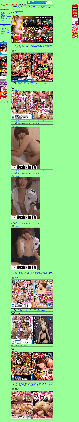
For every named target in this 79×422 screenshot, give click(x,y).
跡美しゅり (45, 46)
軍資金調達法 (2, 31)
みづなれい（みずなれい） (37, 384)
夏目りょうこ (21, 7)
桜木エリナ (40, 7)
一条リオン (41, 45)
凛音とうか (17, 11)
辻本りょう (29, 384)
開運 (6, 31)
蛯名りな (43, 273)
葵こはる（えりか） (23, 45)
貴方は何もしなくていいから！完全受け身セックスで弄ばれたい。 (27, 309)
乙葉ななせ (21, 272)
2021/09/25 (17, 51)
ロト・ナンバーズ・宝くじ (5, 30)
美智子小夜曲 (38, 84)
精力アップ (9, 34)
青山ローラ (47, 384)
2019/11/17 (17, 126)
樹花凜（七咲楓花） (39, 46)
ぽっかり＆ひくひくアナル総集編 (21, 386)
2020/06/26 (17, 90)
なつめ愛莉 (33, 46)
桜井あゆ (38, 272)
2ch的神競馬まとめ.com (4, 5)
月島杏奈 (42, 272)
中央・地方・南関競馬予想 (5, 24)
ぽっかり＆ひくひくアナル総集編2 (21, 381)
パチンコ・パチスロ (4, 29)
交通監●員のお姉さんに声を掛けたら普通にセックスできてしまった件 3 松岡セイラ (30, 120)
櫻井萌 (42, 10)
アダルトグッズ (3, 34)
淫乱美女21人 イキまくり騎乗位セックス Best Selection (25, 82)
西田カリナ (20, 383)
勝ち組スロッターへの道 (5, 13)
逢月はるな (36, 273)
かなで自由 (33, 83)
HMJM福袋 (17, 12)
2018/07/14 (17, 389)
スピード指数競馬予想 (4, 9)
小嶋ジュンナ (38, 10)
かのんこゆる (35, 385)
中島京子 (25, 384)
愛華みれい (21, 83)
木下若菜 (47, 7)
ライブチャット (3, 35)
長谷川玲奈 (26, 7)
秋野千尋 (50, 84)
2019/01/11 (17, 315)
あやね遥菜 (45, 383)
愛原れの (25, 272)
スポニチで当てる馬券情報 (5, 8)
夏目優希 (29, 383)
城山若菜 (30, 10)
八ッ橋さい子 (35, 7)
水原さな (18, 384)
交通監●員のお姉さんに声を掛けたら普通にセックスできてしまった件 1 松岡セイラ (30, 220)
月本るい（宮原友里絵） (31, 45)
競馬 (1, 28)
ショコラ (29, 272)
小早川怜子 (30, 385)
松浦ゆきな (25, 273)
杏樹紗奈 (51, 384)
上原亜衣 (16, 383)
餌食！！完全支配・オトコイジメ (21, 345)
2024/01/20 (17, 15)
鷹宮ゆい (18, 46)
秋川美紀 (51, 272)
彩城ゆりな (17, 272)
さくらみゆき (46, 272)
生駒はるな (47, 273)
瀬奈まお (32, 273)
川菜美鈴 (22, 84)
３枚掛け (2, 14)
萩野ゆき (21, 11)
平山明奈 (21, 273)
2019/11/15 (17, 226)
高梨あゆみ (41, 383)
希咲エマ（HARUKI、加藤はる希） (21, 385)
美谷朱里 (48, 45)
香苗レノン (50, 10)
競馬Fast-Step (2, 25)
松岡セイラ (49, 46)
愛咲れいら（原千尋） (24, 10)
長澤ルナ (29, 273)
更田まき (22, 384)
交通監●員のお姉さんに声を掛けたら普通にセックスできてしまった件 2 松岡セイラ (30, 170)
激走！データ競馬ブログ (5, 18)
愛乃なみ (49, 383)
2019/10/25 (17, 278)
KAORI (45, 45)
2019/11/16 (17, 176)
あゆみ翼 (32, 383)
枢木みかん (50, 83)
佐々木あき (17, 45)
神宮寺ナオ (37, 83)
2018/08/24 (17, 351)
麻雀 (7, 28)
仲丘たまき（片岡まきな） (25, 46)
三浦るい (34, 10)
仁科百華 (16, 7)
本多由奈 (43, 7)
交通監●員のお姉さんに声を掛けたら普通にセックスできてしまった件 (28, 123)
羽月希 (43, 384)
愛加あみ (32, 272)
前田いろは (46, 10)
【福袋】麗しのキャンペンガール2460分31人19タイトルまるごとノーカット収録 (30, 6)
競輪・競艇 (4, 28)
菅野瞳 (35, 272)
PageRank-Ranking (3, 15)
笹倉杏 (37, 45)
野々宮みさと (17, 84)
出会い (8, 35)
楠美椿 (40, 273)
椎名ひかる (18, 10)
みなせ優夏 (30, 7)
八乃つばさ (19, 47)
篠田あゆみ (25, 383)
